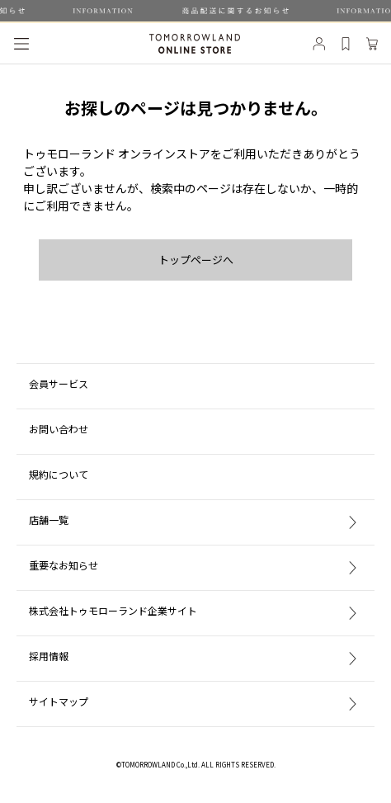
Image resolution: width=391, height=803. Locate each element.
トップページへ (195, 259)
